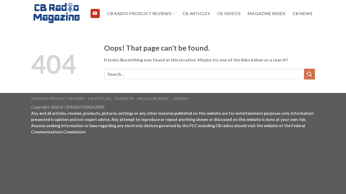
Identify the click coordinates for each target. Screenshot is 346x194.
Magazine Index (266, 13)
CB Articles (196, 13)
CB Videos (229, 13)
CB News (302, 13)
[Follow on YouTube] (95, 13)
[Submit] (309, 74)
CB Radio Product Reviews (141, 13)
